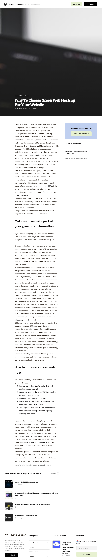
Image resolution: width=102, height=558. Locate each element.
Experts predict (34, 155)
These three (40, 445)
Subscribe (76, 4)
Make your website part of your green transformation (77, 152)
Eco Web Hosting (25, 436)
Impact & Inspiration (22, 95)
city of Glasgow (21, 195)
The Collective (90, 4)
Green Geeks (38, 436)
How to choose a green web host (76, 158)
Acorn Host (51, 436)
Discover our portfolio (81, 134)
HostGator (32, 442)
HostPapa (43, 442)
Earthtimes (30, 140)
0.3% (50, 186)
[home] (5, 4)
